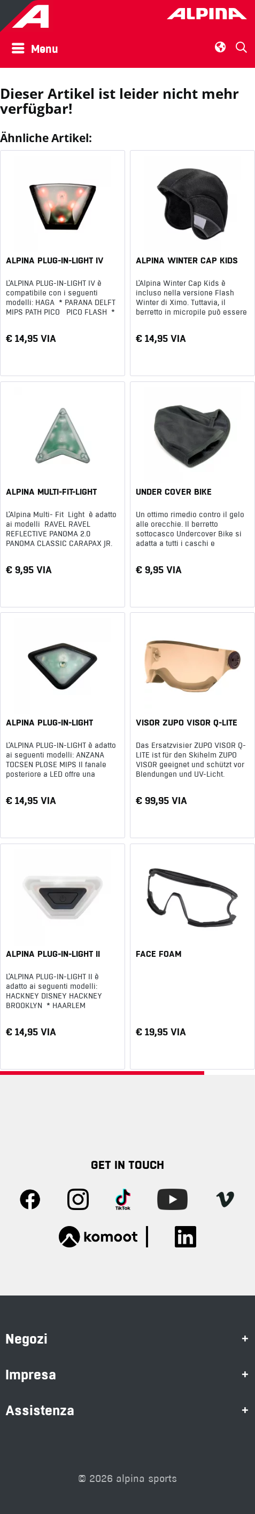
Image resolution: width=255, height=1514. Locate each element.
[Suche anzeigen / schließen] (241, 47)
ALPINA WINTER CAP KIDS (187, 260)
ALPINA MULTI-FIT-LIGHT (51, 491)
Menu (35, 48)
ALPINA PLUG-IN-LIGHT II (53, 953)
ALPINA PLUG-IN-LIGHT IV (55, 260)
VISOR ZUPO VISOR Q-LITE (186, 722)
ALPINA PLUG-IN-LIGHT (49, 722)
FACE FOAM (158, 953)
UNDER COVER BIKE (174, 491)
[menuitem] (37, 48)
